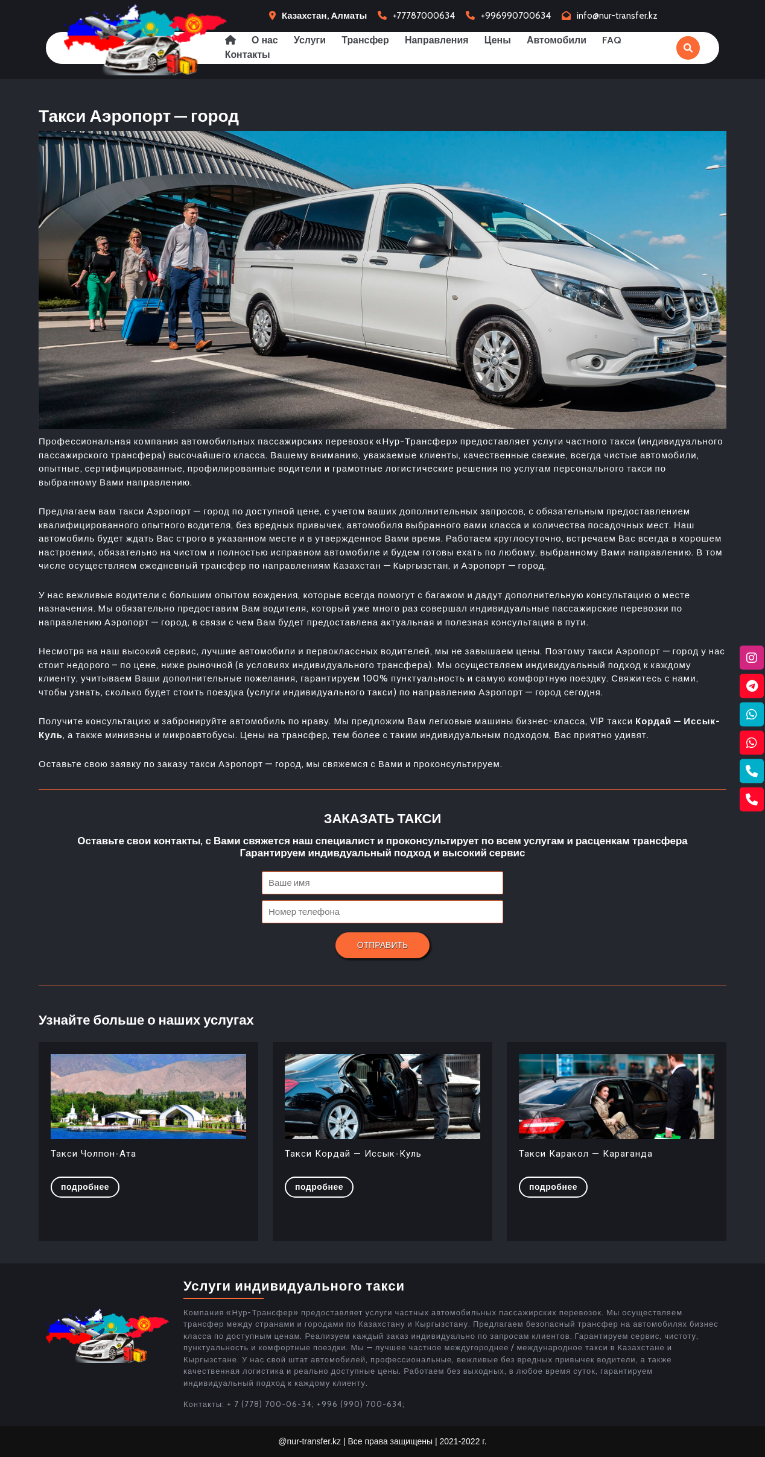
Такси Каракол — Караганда (586, 1153)
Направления (439, 40)
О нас (265, 40)
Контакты (247, 54)
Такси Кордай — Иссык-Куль (353, 1153)
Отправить (382, 945)
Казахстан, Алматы (324, 15)
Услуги (311, 40)
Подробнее (90, 1186)
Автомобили (560, 40)
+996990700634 (516, 15)
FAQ (616, 40)
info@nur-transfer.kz (617, 15)
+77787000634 (424, 15)
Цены (500, 40)
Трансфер (367, 40)
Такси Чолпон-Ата (93, 1153)
